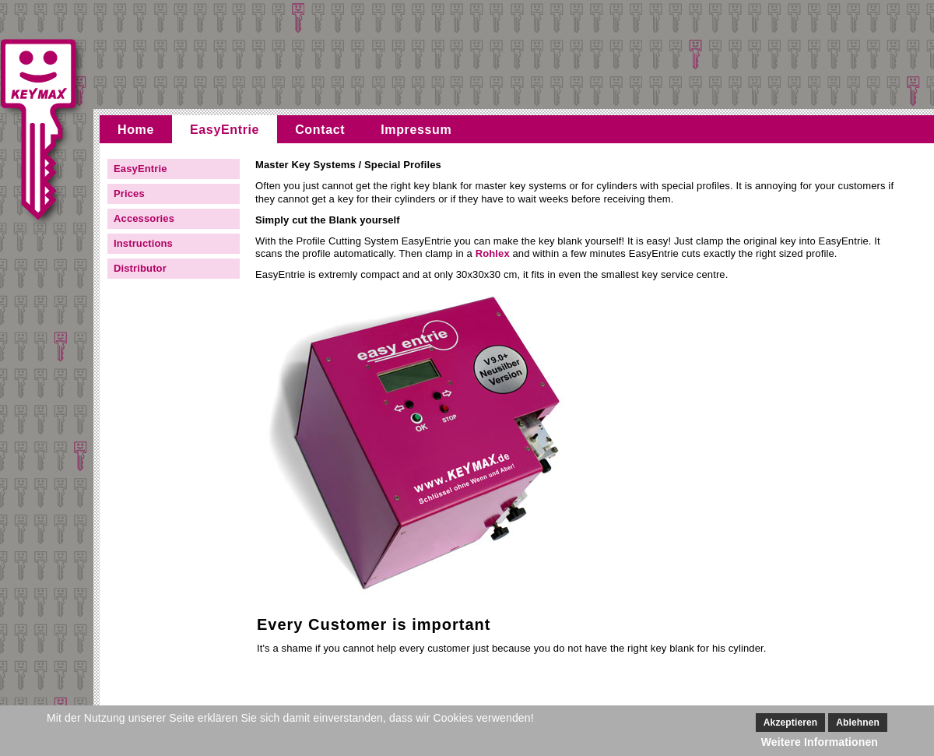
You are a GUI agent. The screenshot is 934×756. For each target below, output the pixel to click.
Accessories (144, 218)
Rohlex (493, 253)
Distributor (140, 268)
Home (136, 129)
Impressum (416, 129)
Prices (129, 193)
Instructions (143, 243)
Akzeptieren (790, 722)
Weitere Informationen (819, 742)
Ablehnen (858, 722)
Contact (320, 129)
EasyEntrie (224, 129)
